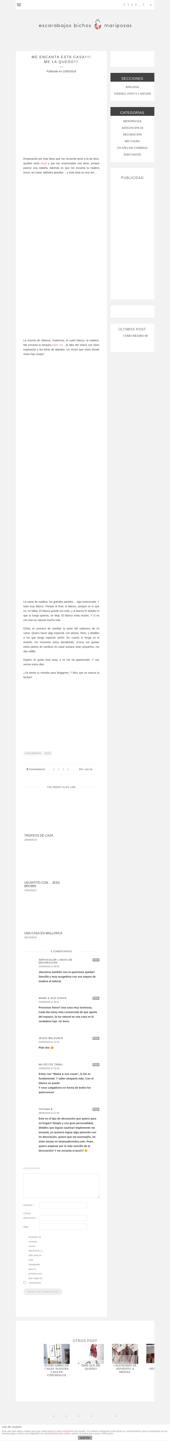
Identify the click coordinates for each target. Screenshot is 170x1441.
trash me (57, 344)
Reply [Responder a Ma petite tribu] (95, 1064)
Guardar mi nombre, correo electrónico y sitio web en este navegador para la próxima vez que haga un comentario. (35, 1260)
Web (26, 1226)
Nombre (28, 1205)
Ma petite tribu (51, 1064)
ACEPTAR (85, 1438)
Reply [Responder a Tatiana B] (95, 1109)
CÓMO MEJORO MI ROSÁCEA (142, 335)
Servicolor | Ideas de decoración (56, 961)
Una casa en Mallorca (43, 933)
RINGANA (132, 87)
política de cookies (61, 1433)
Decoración (132, 134)
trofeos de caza (38, 835)
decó (48, 753)
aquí (43, 163)
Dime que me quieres (90, 1367)
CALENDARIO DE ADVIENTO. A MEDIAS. (125, 1368)
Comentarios (36, 769)
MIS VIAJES (132, 141)
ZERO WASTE (132, 154)
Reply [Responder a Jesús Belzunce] (95, 1038)
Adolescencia (132, 127)
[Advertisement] (132, 238)
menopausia (132, 121)
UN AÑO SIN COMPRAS (132, 147)
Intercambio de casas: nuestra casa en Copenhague (56, 1370)
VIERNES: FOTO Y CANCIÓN (132, 93)
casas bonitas (33, 753)
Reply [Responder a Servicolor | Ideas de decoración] (95, 960)
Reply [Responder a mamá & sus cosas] (95, 998)
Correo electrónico (30, 1215)
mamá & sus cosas (53, 998)
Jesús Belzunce (51, 1038)
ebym (89, 769)
